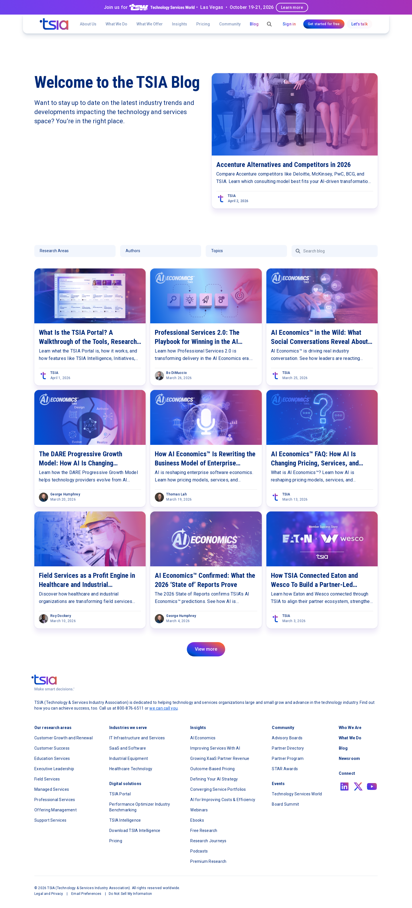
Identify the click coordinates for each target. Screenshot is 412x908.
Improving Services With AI (215, 748)
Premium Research (208, 861)
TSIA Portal (120, 794)
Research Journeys (208, 841)
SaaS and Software (127, 748)
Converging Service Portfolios (218, 789)
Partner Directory (288, 748)
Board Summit (285, 804)
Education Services (52, 758)
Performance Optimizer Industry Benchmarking (139, 807)
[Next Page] (206, 649)
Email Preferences (86, 894)
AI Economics (202, 738)
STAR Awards (285, 768)
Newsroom (349, 758)
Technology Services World (297, 794)
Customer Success (52, 748)
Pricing (203, 24)
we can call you (163, 708)
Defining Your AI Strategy (214, 779)
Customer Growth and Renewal (63, 738)
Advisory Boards (287, 738)
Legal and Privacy (48, 894)
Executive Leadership (54, 768)
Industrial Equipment (128, 758)
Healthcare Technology (130, 768)
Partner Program (288, 758)
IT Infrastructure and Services (137, 738)
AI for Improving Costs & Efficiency (222, 799)
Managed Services (51, 789)
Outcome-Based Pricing (212, 768)
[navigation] (54, 24)
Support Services (50, 820)
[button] (149, 24)
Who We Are (350, 727)
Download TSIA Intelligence (135, 830)
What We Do (116, 24)
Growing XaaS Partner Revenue (219, 758)
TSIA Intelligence (125, 820)
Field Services (47, 779)
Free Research (203, 830)
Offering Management (55, 810)
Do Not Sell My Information (130, 894)
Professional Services (54, 799)
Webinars (199, 810)
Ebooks (197, 820)
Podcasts (199, 851)
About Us (88, 24)
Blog (254, 24)
